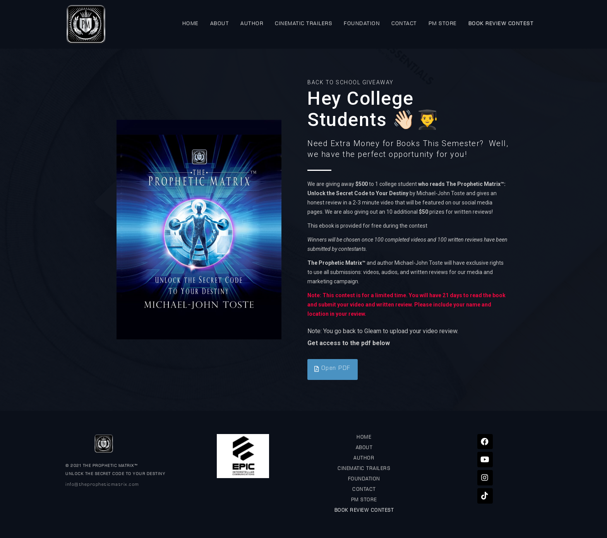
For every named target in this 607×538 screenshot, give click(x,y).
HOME (190, 24)
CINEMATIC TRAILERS (303, 24)
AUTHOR (251, 24)
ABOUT (219, 24)
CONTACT (404, 24)
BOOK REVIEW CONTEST (501, 24)
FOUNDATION (362, 24)
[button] (332, 369)
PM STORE (443, 24)
